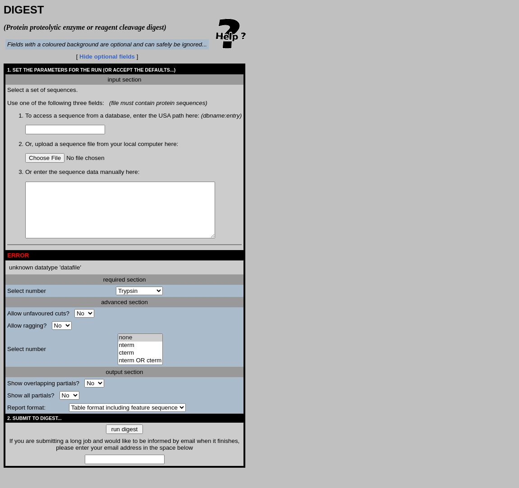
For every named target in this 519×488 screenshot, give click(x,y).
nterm (140, 356)
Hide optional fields (107, 56)
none (140, 348)
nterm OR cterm (140, 371)
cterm (140, 364)
